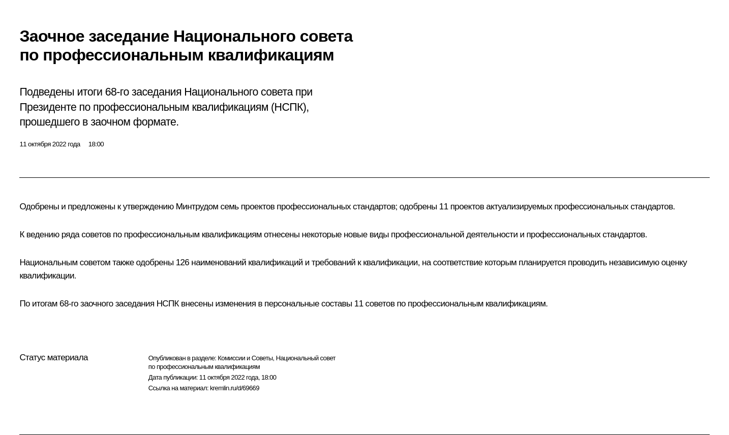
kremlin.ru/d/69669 (234, 388)
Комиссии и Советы (245, 358)
